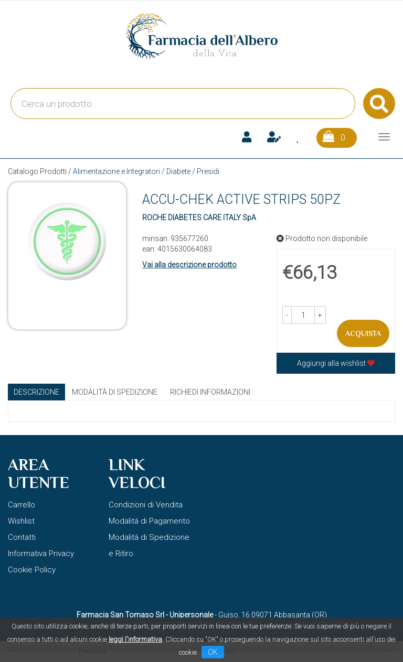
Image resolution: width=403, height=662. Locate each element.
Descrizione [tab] (36, 392)
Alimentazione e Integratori (116, 171)
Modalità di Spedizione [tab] (114, 392)
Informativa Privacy (41, 553)
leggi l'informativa (135, 639)
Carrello (21, 504)
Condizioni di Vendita (146, 504)
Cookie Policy (32, 569)
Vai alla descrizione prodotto (189, 265)
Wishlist (21, 521)
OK (213, 652)
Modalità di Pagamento (149, 521)
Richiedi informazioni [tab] (210, 392)
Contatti (22, 537)
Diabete (178, 171)
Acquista (363, 333)
